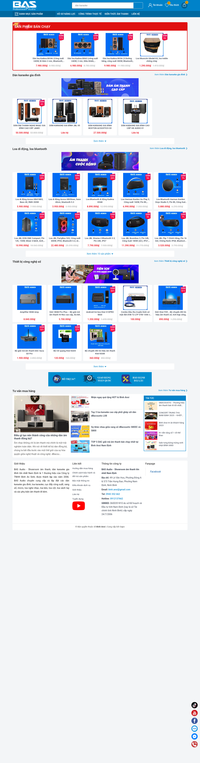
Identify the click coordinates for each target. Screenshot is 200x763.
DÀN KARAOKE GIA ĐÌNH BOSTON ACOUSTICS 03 (100, 276)
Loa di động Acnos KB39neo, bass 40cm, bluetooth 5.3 (64, 377)
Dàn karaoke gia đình (27, 197)
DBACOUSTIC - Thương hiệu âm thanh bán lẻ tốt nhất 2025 (172, 634)
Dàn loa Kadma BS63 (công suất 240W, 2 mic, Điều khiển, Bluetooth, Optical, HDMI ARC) (83, 182)
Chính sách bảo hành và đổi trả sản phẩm (84, 704)
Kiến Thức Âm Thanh (116, 14)
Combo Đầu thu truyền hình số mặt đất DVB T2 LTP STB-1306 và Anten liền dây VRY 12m (135, 522)
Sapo (122, 756)
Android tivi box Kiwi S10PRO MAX (100, 521)
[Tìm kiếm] (138, 5)
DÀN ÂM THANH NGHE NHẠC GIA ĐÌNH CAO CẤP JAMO (29, 276)
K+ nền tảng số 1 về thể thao (169, 663)
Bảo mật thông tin (81, 711)
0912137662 (116, 728)
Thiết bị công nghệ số (27, 442)
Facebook (155, 701)
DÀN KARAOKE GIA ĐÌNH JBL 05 (64, 276)
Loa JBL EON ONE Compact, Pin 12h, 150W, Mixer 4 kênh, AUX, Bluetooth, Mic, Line (29, 420)
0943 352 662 (113, 724)
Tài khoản (155, 5)
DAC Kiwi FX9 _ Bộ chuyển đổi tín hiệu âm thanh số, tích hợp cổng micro (170, 522)
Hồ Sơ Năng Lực (66, 14)
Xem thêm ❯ (170, 197)
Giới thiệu (77, 720)
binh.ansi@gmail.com (119, 719)
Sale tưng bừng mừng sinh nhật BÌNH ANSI (171, 673)
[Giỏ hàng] (184, 5)
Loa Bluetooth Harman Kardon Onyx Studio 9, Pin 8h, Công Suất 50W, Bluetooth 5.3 (171, 378)
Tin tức (150, 628)
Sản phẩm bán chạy (32, 139)
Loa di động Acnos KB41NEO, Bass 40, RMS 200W (29, 377)
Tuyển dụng (78, 729)
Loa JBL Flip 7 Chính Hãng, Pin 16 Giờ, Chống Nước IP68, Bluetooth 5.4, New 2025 (170, 420)
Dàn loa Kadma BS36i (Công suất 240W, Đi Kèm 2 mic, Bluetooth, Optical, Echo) (48, 182)
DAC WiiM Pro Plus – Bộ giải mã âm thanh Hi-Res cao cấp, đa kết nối (65, 522)
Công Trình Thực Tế (90, 14)
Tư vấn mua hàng (24, 621)
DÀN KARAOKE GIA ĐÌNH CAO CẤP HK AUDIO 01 (135, 276)
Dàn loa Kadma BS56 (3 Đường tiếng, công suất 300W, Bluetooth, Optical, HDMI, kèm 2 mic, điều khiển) (117, 182)
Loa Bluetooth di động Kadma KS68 (100, 377)
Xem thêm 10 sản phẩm (99, 434)
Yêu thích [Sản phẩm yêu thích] (172, 5)
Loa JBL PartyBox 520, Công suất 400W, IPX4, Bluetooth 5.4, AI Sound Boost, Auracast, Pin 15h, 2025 (64, 420)
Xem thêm (99, 290)
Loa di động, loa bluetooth (31, 298)
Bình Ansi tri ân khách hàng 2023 (171, 653)
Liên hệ (76, 724)
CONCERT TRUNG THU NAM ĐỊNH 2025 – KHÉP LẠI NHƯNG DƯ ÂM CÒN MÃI (170, 644)
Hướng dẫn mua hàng (83, 698)
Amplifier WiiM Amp (29, 520)
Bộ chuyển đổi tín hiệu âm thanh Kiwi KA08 (100, 564)
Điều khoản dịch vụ (81, 715)
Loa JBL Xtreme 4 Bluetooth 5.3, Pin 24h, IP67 (100, 420)
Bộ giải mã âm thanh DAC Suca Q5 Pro (29, 564)
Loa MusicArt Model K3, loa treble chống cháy (151, 182)
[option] (100, 61)
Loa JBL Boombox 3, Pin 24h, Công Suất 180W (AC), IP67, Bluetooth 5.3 (135, 420)
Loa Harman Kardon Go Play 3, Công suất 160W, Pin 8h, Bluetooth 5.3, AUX (135, 378)
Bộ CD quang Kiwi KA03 (64, 563)
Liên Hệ (136, 14)
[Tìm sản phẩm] (102, 5)
